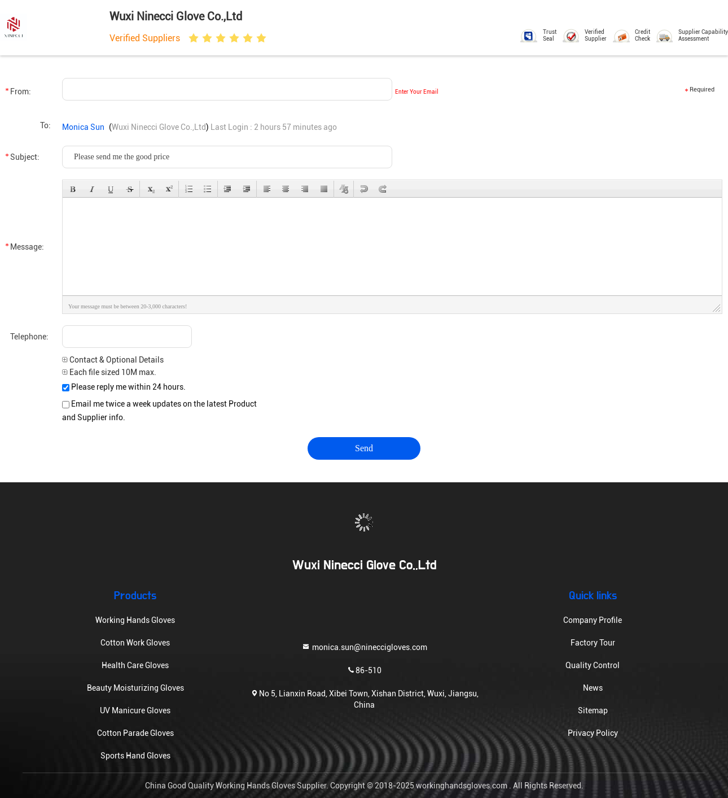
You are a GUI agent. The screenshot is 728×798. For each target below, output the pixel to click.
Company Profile (592, 620)
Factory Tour (593, 642)
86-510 (364, 669)
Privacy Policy (593, 733)
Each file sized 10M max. (109, 372)
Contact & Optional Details (113, 359)
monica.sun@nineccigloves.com (364, 646)
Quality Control (592, 665)
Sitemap (593, 710)
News (593, 687)
